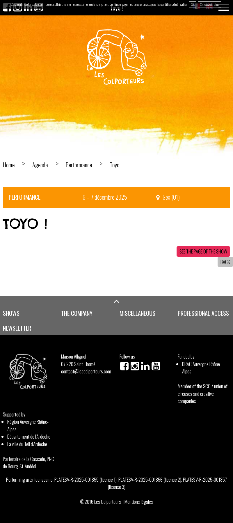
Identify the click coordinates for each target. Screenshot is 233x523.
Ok (193, 4)
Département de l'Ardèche (28, 436)
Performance (79, 164)
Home (9, 164)
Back (225, 261)
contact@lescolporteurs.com (86, 371)
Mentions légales (138, 501)
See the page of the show (203, 251)
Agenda (40, 164)
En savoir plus (209, 4)
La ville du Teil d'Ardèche (27, 444)
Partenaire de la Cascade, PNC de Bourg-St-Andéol (28, 462)
